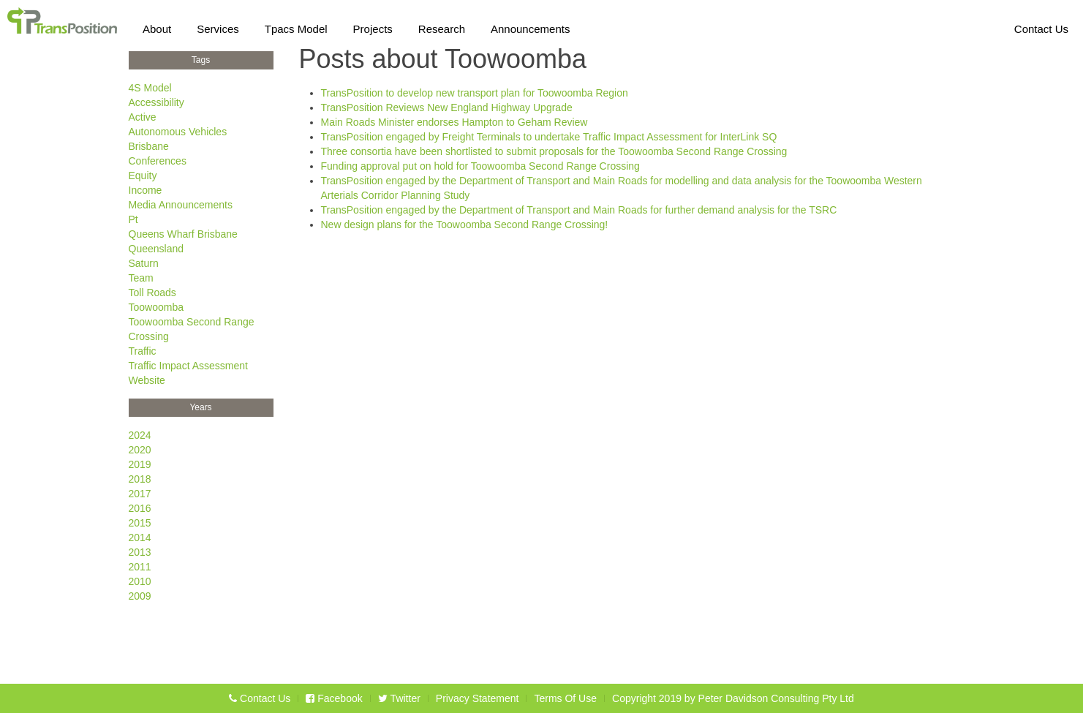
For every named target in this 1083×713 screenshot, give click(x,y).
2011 (140, 567)
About (157, 26)
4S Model (150, 88)
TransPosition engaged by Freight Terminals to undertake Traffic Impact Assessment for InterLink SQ (549, 137)
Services (218, 26)
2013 (140, 552)
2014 (140, 537)
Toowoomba (156, 307)
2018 (140, 479)
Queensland (156, 248)
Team (141, 278)
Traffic (142, 351)
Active (142, 117)
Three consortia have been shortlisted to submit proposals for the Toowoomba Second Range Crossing (554, 151)
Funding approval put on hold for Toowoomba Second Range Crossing (480, 166)
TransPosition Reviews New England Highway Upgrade (447, 107)
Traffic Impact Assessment (188, 365)
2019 (140, 464)
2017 (140, 493)
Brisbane (149, 146)
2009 (140, 596)
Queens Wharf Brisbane (183, 234)
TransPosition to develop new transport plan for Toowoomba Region (474, 93)
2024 (140, 435)
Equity (143, 175)
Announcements (530, 26)
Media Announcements (181, 205)
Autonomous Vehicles (178, 131)
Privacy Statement (477, 698)
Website (147, 380)
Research (441, 26)
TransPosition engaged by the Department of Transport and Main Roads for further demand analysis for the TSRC (579, 210)
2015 (140, 523)
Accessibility (156, 102)
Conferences (157, 161)
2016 (140, 508)
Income (145, 190)
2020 (140, 450)
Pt (133, 219)
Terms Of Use (565, 698)
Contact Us (1041, 26)
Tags (201, 60)
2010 (140, 581)
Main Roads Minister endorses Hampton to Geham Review (454, 122)
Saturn (144, 263)
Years (200, 407)
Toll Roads (152, 292)
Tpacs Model (296, 26)
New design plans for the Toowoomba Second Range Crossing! (464, 224)
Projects (373, 26)
